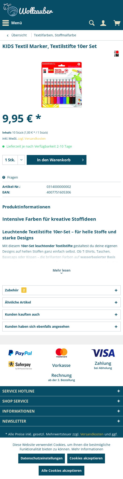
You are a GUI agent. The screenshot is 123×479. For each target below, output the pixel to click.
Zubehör (15, 290)
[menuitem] (13, 23)
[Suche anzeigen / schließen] (91, 23)
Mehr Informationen (87, 449)
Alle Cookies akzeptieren (61, 470)
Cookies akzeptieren (86, 458)
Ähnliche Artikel (18, 302)
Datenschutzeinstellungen (42, 458)
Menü (12, 23)
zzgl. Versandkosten (32, 138)
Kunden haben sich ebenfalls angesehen (37, 326)
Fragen (10, 177)
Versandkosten (92, 434)
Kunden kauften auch (22, 314)
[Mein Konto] (103, 23)
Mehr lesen (62, 271)
